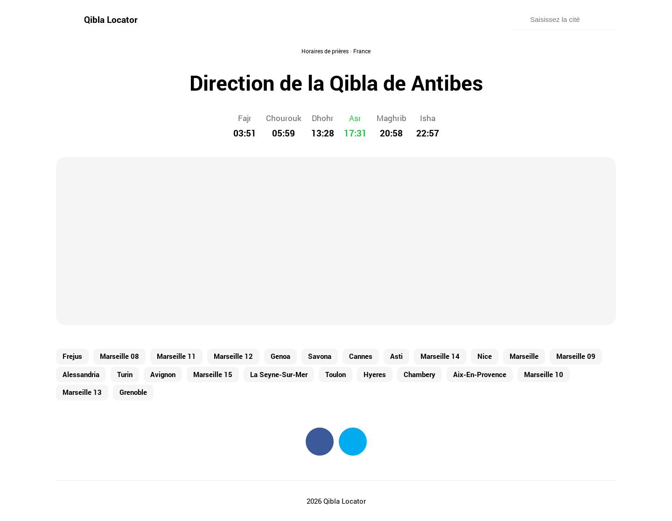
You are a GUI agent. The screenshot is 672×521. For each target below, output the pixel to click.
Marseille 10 (543, 374)
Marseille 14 (440, 356)
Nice (484, 356)
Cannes (360, 356)
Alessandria (81, 374)
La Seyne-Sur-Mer (279, 374)
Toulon (335, 374)
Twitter (353, 442)
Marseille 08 (119, 356)
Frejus (72, 356)
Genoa (280, 356)
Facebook (320, 442)
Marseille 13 (82, 392)
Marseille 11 (176, 356)
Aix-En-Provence (479, 374)
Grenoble (133, 392)
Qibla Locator (111, 19)
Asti (396, 356)
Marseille (524, 356)
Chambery (419, 374)
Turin (125, 374)
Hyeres (375, 374)
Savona (319, 356)
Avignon (162, 374)
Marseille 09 (575, 356)
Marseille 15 (212, 374)
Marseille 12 (233, 356)
